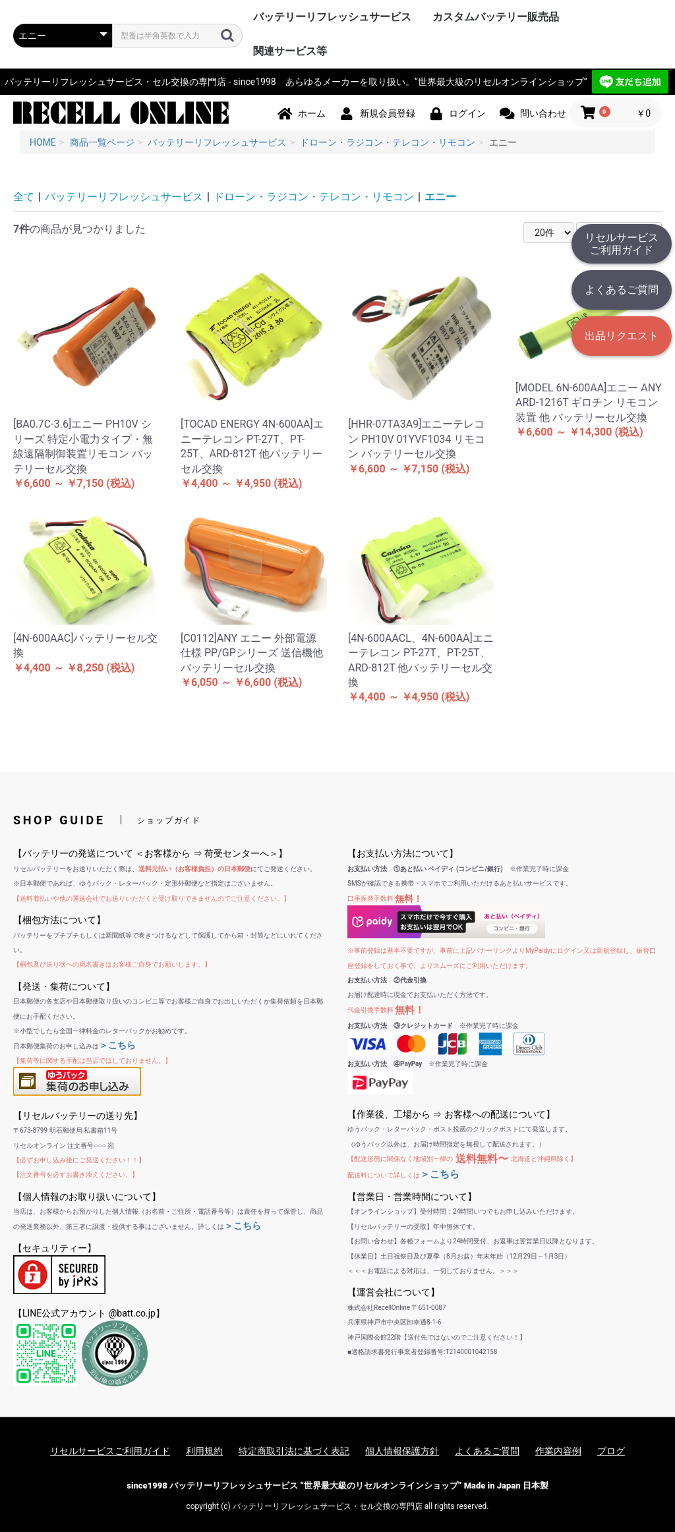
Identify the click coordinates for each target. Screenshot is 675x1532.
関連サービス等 (290, 51)
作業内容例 (558, 1451)
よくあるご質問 (622, 289)
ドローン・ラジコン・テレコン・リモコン (314, 196)
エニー (440, 196)
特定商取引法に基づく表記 (294, 1451)
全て (23, 196)
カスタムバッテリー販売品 (495, 17)
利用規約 (204, 1451)
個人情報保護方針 (402, 1451)
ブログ (611, 1451)
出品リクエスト (622, 335)
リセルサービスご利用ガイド (622, 243)
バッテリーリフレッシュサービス (332, 17)
